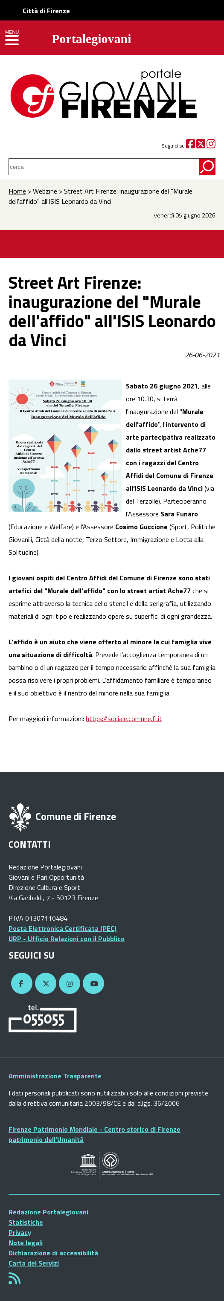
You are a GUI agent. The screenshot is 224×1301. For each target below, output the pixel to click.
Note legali (26, 1242)
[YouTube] (92, 984)
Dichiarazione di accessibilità (53, 1253)
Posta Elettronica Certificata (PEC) (62, 928)
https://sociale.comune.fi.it (124, 718)
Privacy (20, 1232)
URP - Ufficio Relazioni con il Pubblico (67, 938)
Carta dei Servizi (34, 1263)
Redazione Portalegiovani (48, 1212)
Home (17, 191)
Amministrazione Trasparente (55, 1076)
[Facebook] (190, 146)
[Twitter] (200, 146)
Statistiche (26, 1222)
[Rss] (14, 1281)
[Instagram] (211, 146)
